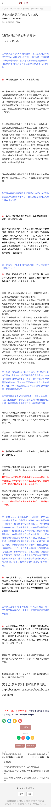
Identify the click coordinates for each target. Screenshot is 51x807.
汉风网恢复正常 (33, 767)
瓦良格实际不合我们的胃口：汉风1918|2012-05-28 (12, 755)
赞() (18, 22)
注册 (30, 794)
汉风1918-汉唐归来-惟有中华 (25, 3)
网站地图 (41, 801)
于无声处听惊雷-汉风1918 (14, 767)
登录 (21, 794)
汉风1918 (34, 9)
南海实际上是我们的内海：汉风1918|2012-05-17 (38, 755)
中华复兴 (19, 745)
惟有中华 (30, 745)
